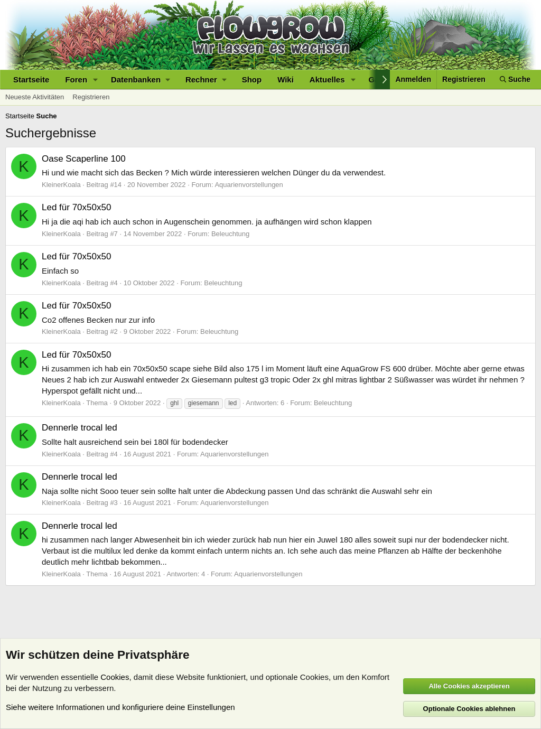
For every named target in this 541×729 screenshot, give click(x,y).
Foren (76, 79)
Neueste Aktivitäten (34, 97)
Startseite (31, 79)
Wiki (285, 79)
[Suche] (515, 79)
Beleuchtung (230, 234)
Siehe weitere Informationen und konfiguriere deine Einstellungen (120, 707)
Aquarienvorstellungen (248, 185)
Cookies (114, 676)
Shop (252, 79)
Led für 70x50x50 (76, 207)
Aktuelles (327, 79)
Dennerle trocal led (79, 428)
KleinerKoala (61, 185)
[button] (95, 79)
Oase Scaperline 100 (84, 159)
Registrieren (90, 97)
